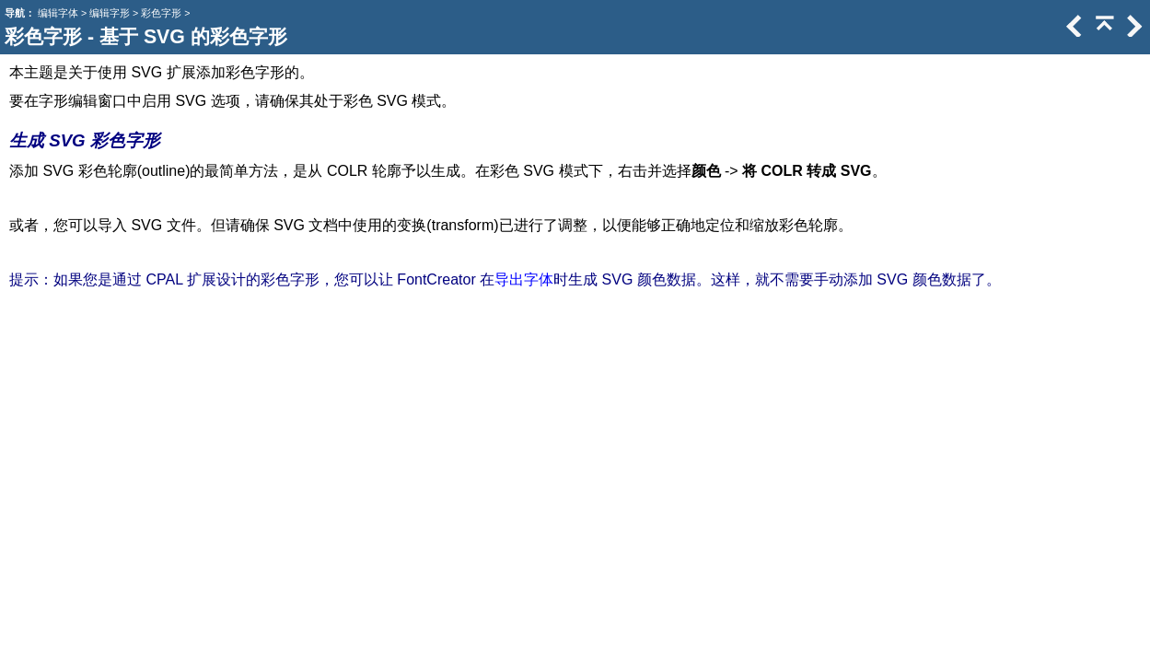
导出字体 (523, 279)
